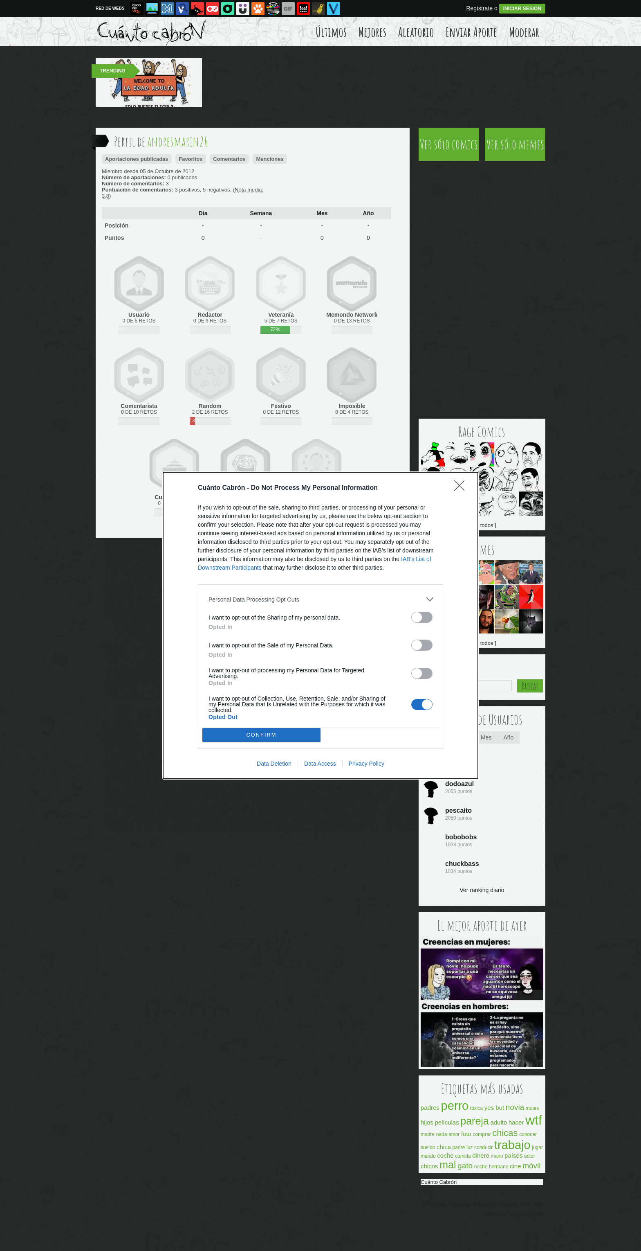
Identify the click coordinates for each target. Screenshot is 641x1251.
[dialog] (320, 625)
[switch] (422, 617)
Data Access (320, 763)
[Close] (462, 488)
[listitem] (320, 599)
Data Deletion (274, 763)
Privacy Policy (366, 763)
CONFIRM (261, 735)
